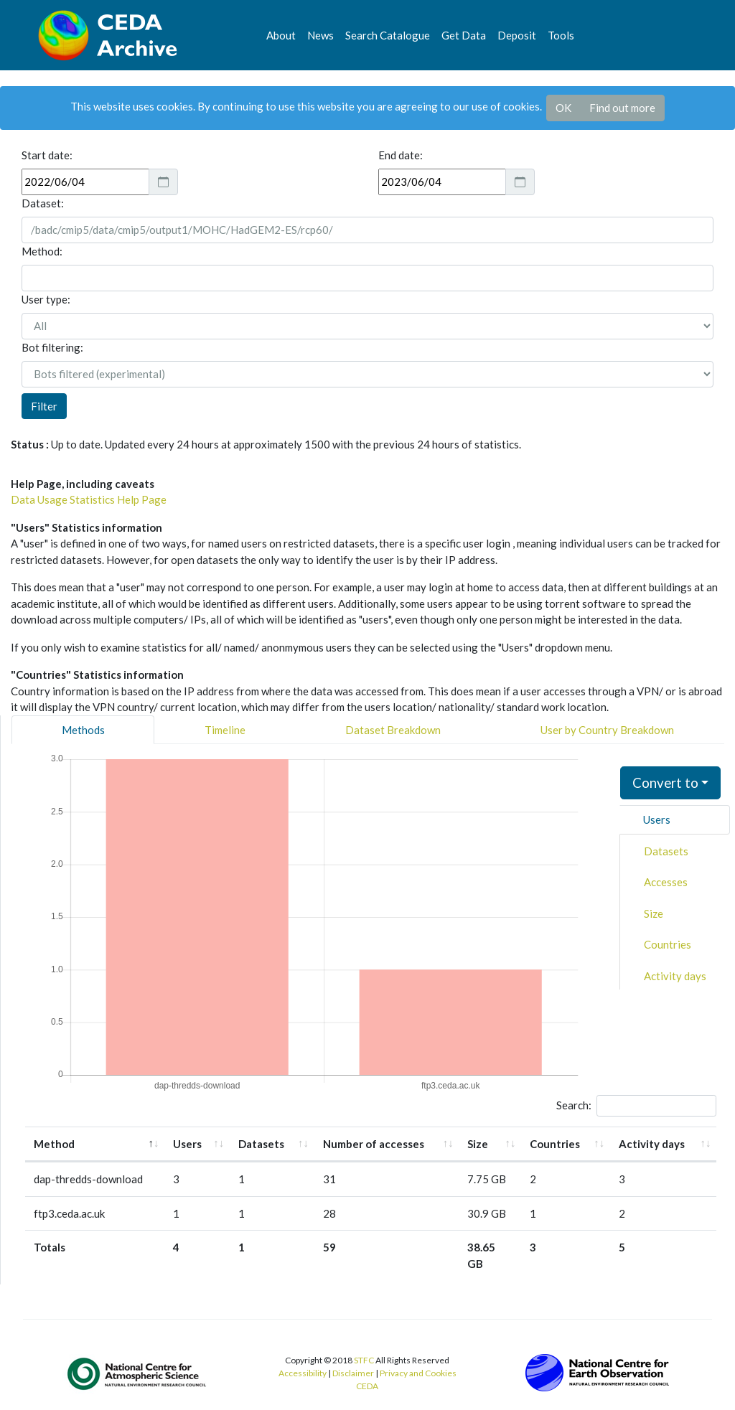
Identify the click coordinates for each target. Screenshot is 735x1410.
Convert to (665, 782)
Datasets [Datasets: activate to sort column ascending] (261, 1143)
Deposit (516, 35)
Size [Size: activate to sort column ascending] (477, 1143)
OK (563, 107)
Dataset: (43, 203)
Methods (83, 729)
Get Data (463, 35)
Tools (561, 35)
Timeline (225, 729)
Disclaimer (353, 1373)
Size (653, 913)
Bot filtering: (52, 347)
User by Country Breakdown (607, 729)
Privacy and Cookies (418, 1373)
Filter (44, 406)
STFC (364, 1360)
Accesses (666, 881)
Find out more (622, 107)
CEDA (367, 1386)
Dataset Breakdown (393, 729)
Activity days (675, 975)
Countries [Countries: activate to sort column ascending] (555, 1143)
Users (656, 819)
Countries (667, 944)
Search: (636, 1106)
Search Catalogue (387, 35)
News (320, 35)
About (281, 35)
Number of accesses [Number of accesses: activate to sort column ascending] (373, 1143)
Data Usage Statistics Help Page (89, 499)
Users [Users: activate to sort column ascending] (187, 1143)
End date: (400, 155)
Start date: (47, 155)
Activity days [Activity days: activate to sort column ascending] (652, 1143)
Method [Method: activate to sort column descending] (54, 1143)
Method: (42, 251)
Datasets (666, 851)
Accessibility (302, 1373)
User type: (46, 299)
